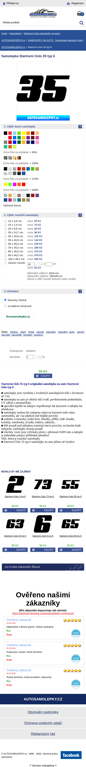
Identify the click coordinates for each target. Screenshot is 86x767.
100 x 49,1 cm (16, 259)
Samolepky (15, 33)
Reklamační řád (43, 734)
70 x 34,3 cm (15, 247)
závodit (5, 334)
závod (40, 332)
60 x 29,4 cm (15, 243)
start (23, 332)
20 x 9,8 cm (15, 228)
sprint (80, 332)
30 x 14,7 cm (15, 232)
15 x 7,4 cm (15, 224)
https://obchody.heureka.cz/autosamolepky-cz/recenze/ (43, 613)
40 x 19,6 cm (15, 236)
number (27, 334)
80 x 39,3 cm (15, 251)
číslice (14, 332)
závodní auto (66, 332)
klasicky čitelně (17, 300)
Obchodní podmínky (43, 712)
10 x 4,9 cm (15, 221)
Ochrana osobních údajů (43, 723)
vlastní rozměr (16, 262)
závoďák (16, 334)
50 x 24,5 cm (15, 240)
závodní (50, 332)
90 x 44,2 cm (15, 255)
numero (38, 334)
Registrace (78, 3)
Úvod (4, 33)
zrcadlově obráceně (20, 306)
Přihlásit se (12, 3)
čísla (31, 332)
